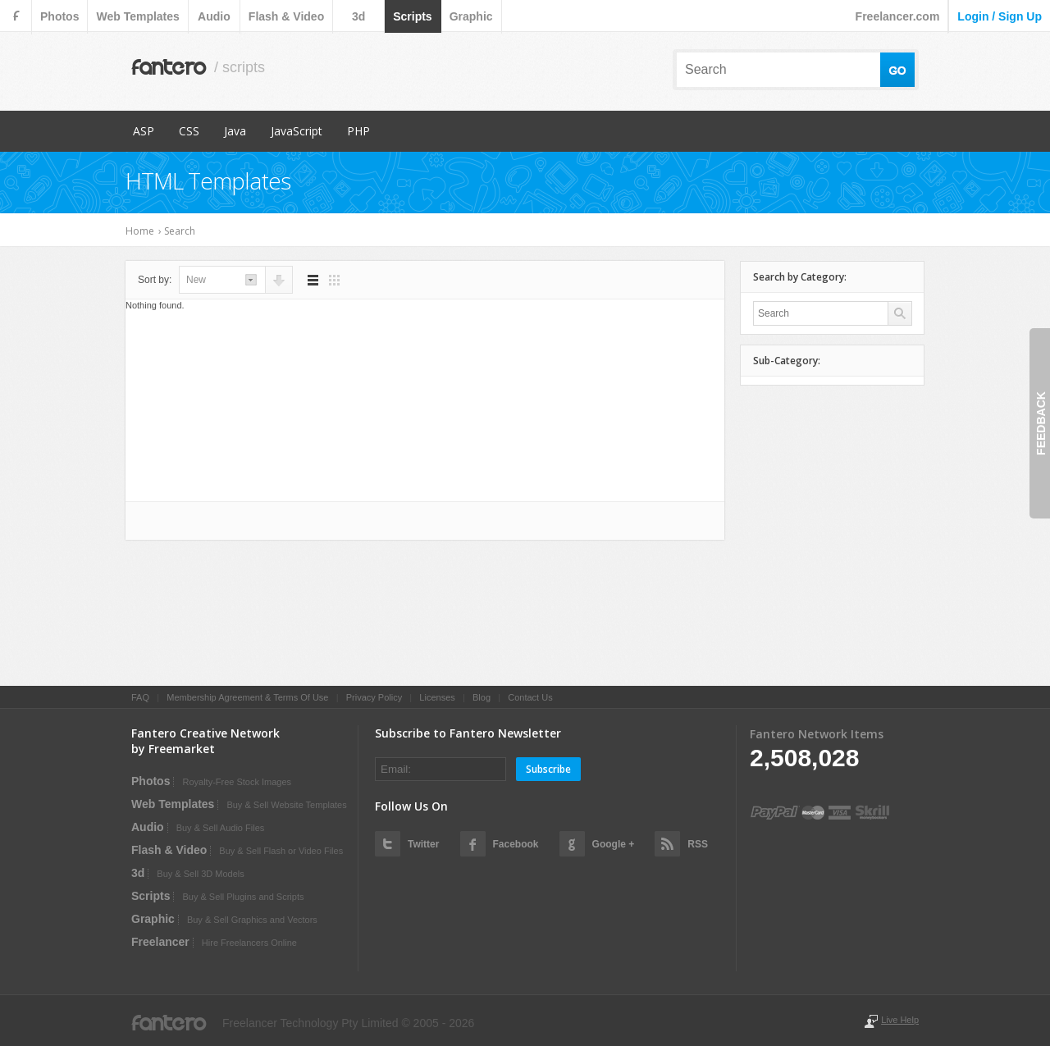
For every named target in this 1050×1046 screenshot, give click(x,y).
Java (235, 131)
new (196, 279)
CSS (189, 131)
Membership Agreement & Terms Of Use (247, 697)
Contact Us (530, 697)
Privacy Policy (374, 697)
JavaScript (296, 131)
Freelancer (160, 941)
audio (214, 16)
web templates (137, 16)
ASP (143, 131)
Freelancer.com (898, 16)
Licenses (436, 697)
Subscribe (548, 769)
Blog (481, 697)
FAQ (140, 697)
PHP (358, 131)
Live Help (900, 1020)
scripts (412, 16)
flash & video (286, 16)
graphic (471, 16)
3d (358, 16)
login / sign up (999, 16)
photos (59, 16)
